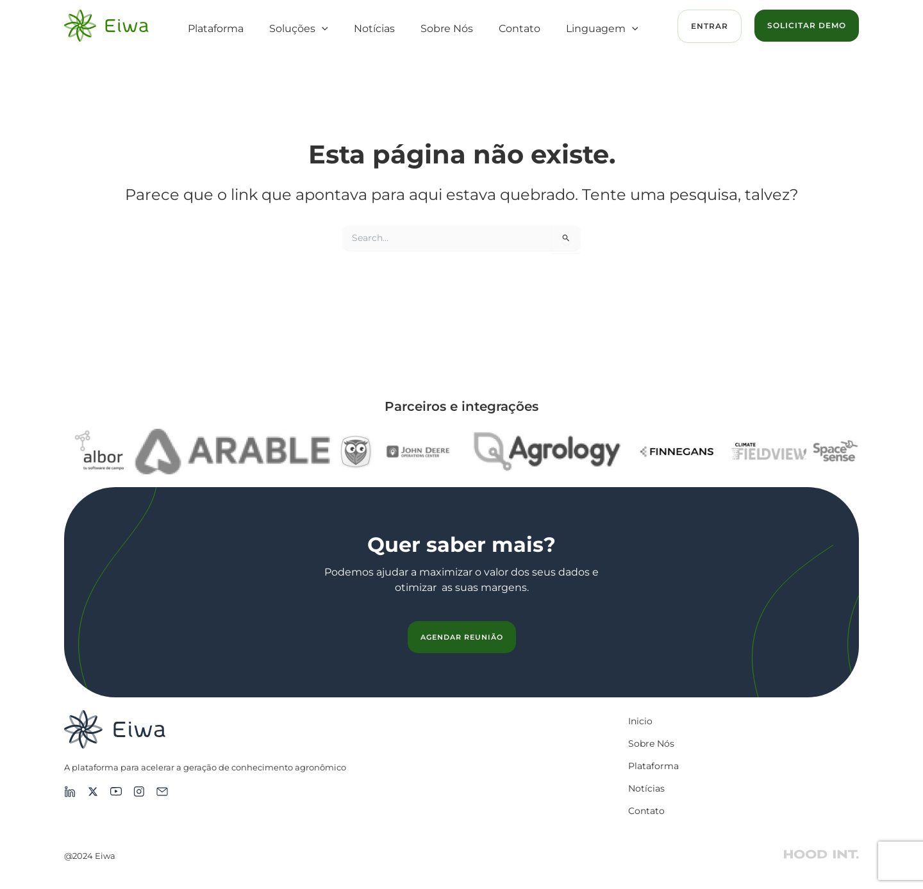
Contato (519, 28)
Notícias (374, 28)
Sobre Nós (446, 28)
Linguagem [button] (602, 29)
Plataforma (216, 28)
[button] (321, 29)
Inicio (640, 721)
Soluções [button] (298, 29)
